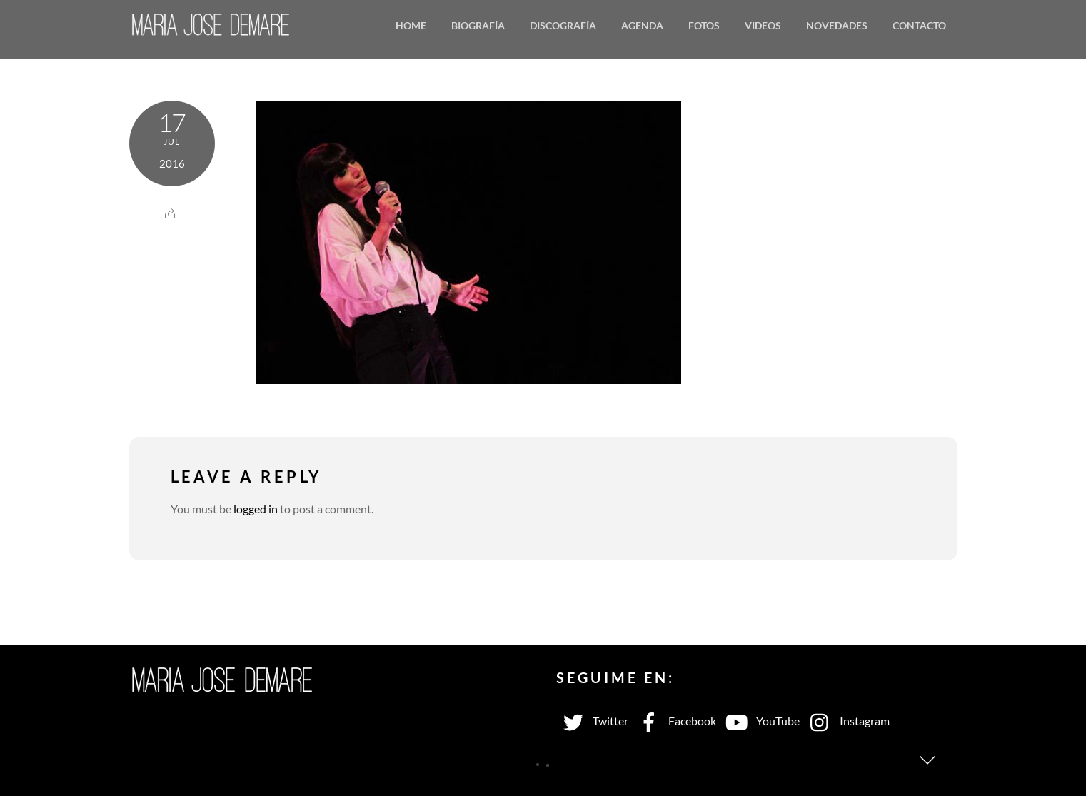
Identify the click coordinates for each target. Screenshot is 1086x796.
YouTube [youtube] (760, 720)
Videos (763, 25)
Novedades (837, 25)
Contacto (919, 25)
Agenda (642, 25)
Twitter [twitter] (592, 720)
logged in (255, 508)
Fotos (704, 25)
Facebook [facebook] (674, 720)
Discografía (563, 25)
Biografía (478, 25)
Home (411, 25)
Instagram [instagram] (846, 720)
